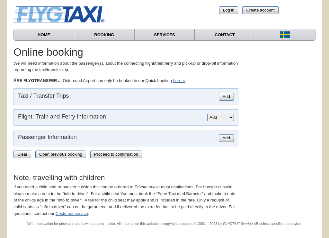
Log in (228, 10)
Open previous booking (60, 154)
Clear (22, 154)
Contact (225, 34)
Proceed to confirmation (116, 154)
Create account (260, 10)
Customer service (72, 213)
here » (179, 80)
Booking (104, 34)
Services (164, 34)
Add (226, 96)
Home (44, 34)
